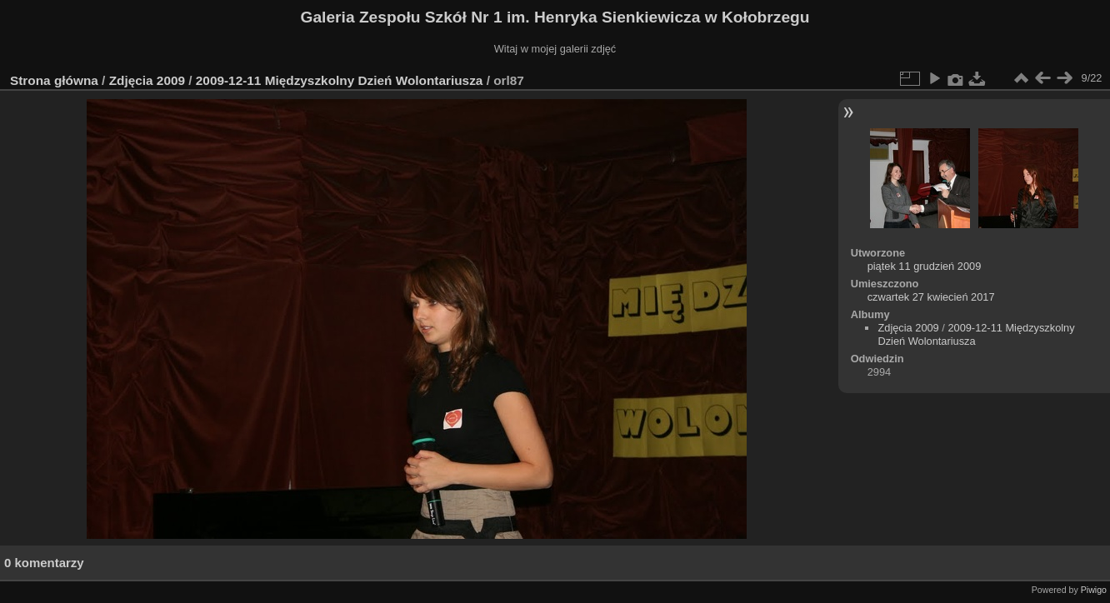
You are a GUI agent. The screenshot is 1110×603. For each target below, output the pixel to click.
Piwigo (1094, 590)
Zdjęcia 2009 (147, 80)
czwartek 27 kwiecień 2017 (931, 297)
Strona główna (54, 80)
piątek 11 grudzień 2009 (925, 266)
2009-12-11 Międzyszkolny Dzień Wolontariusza (339, 80)
